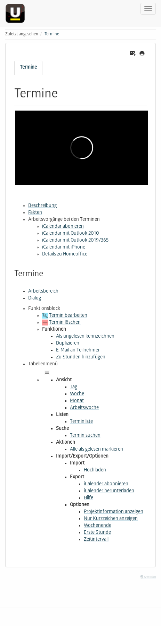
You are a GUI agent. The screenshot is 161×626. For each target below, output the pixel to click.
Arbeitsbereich (43, 292)
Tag (73, 387)
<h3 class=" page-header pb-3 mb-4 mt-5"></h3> (81, 148)
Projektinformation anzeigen (113, 512)
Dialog (34, 299)
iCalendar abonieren (63, 227)
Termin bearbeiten (68, 316)
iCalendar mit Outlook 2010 (70, 234)
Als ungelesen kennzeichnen (85, 337)
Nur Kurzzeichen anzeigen (111, 519)
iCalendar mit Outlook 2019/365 (75, 241)
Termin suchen (85, 436)
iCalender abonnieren (106, 484)
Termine (52, 34)
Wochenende (97, 526)
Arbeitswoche (84, 408)
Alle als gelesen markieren (96, 450)
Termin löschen (65, 323)
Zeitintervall (96, 540)
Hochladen (95, 470)
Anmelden (148, 577)
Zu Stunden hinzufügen (80, 357)
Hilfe (88, 498)
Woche (77, 394)
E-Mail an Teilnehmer (78, 351)
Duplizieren (67, 344)
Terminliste (81, 422)
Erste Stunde (97, 533)
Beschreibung (42, 206)
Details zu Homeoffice (64, 255)
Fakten (35, 213)
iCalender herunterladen (109, 491)
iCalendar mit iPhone (63, 248)
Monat (77, 401)
